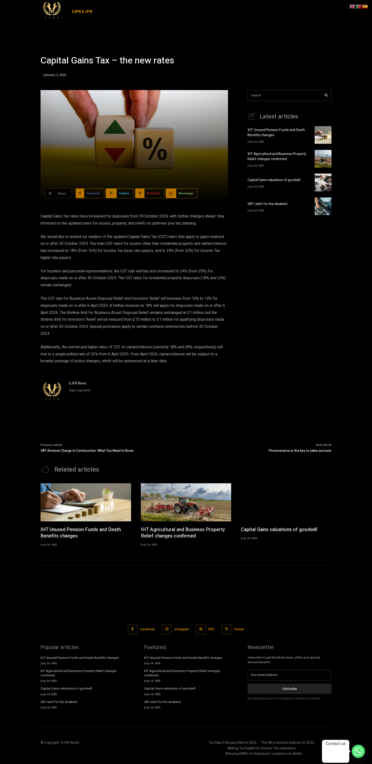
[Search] (326, 95)
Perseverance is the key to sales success (300, 450)
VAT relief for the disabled (267, 203)
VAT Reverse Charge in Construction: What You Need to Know (87, 450)
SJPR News (77, 383)
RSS (212, 629)
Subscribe (289, 688)
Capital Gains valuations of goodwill (274, 180)
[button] (295, 8)
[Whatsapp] (358, 751)
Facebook (147, 629)
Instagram (182, 629)
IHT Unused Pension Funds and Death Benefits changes (82, 532)
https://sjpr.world (79, 390)
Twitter (239, 629)
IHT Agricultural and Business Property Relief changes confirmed (277, 156)
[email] (289, 675)
